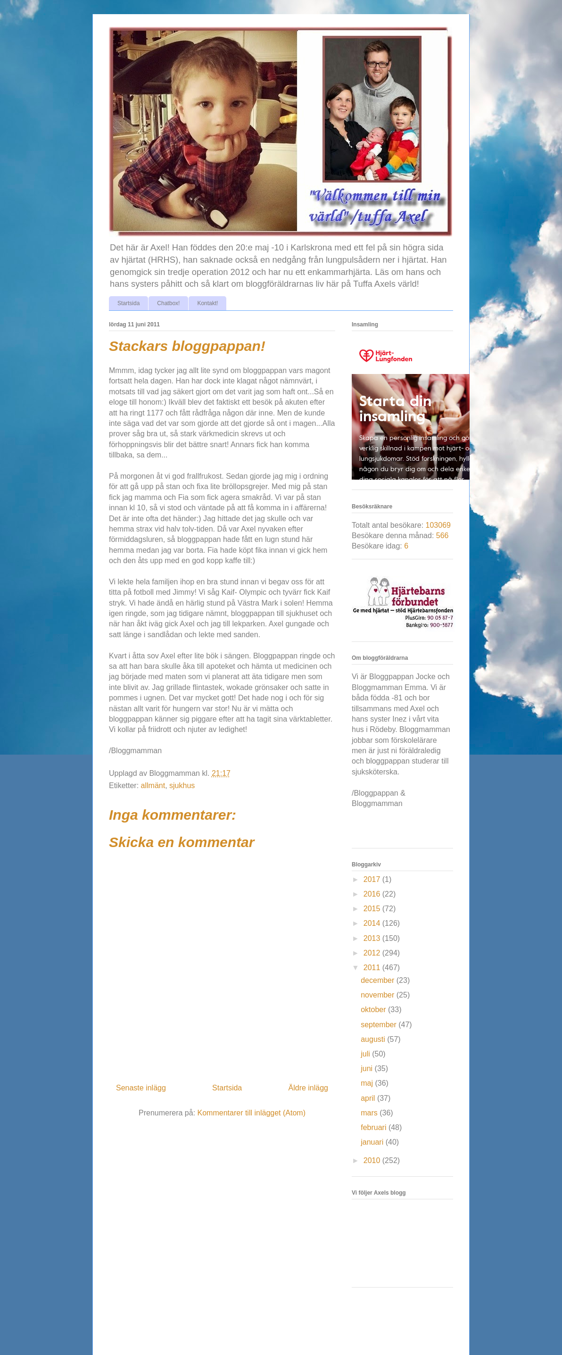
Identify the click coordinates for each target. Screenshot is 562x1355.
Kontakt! (207, 303)
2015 (373, 909)
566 (442, 536)
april (369, 1098)
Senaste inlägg (141, 1088)
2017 (373, 879)
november (379, 995)
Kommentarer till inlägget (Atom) (252, 1113)
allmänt (153, 785)
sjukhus (182, 785)
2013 (373, 938)
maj (368, 1083)
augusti (374, 1039)
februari (374, 1127)
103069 (438, 525)
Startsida (128, 303)
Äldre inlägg (309, 1088)
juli (366, 1054)
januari (373, 1142)
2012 (373, 953)
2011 (373, 968)
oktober (374, 1010)
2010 (373, 1160)
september (379, 1025)
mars (370, 1113)
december (379, 980)
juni (367, 1068)
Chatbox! (168, 303)
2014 (373, 923)
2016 (373, 894)
